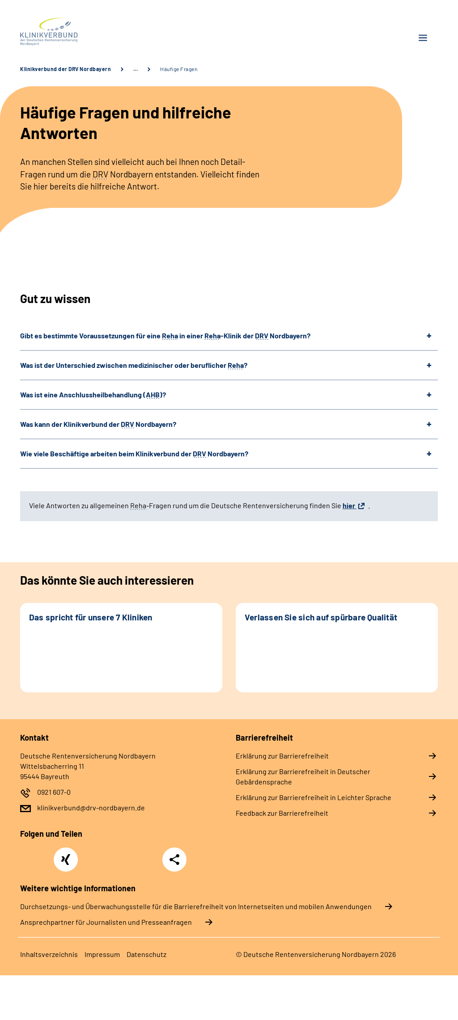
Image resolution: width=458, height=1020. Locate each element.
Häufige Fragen (178, 69)
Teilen (174, 859)
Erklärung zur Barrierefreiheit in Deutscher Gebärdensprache (303, 776)
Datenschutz (146, 954)
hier (349, 505)
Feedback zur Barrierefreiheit (282, 813)
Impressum (102, 954)
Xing (66, 854)
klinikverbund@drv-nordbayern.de (91, 807)
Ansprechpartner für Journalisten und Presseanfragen (106, 922)
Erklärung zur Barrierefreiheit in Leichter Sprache (313, 797)
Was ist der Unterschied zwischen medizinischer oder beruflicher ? (133, 365)
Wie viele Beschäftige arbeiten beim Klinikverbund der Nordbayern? (134, 453)
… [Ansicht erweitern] (135, 69)
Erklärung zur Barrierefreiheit (282, 755)
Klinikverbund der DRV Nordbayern (65, 69)
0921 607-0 (54, 792)
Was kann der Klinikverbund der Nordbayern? (98, 424)
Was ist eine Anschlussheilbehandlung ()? (93, 394)
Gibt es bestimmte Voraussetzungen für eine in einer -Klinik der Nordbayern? (165, 335)
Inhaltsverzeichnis (49, 954)
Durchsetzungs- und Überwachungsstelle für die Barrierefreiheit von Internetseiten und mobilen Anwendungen (196, 906)
